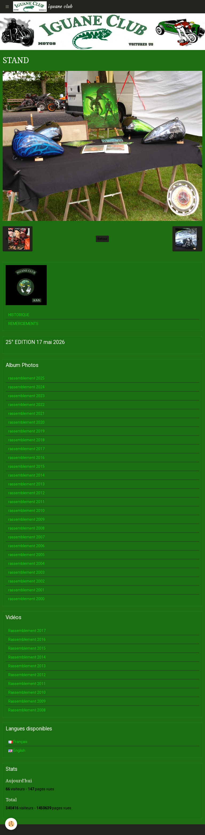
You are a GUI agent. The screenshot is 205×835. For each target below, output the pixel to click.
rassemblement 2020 (26, 422)
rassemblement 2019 (26, 431)
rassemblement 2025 (26, 378)
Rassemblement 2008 (27, 710)
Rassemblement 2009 (27, 701)
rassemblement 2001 (26, 590)
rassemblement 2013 (26, 484)
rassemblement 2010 (26, 510)
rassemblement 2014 (26, 475)
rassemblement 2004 (26, 563)
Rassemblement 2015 (27, 648)
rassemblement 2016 (26, 457)
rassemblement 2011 (26, 502)
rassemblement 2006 (26, 546)
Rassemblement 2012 (27, 675)
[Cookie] (11, 824)
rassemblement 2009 (26, 519)
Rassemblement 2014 (27, 657)
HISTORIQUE (18, 315)
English (16, 750)
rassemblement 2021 (26, 413)
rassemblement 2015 (26, 466)
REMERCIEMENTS (23, 323)
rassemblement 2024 (26, 387)
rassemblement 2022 (26, 405)
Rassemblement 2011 (27, 683)
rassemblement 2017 (26, 449)
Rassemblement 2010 (27, 692)
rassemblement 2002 (26, 581)
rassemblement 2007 (26, 537)
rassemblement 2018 (26, 440)
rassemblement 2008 (26, 528)
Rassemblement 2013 (27, 666)
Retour (102, 239)
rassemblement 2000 (26, 599)
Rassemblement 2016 (27, 639)
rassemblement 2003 (26, 572)
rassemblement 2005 (26, 555)
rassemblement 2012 (26, 493)
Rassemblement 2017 (27, 631)
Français (17, 742)
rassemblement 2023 (26, 396)
